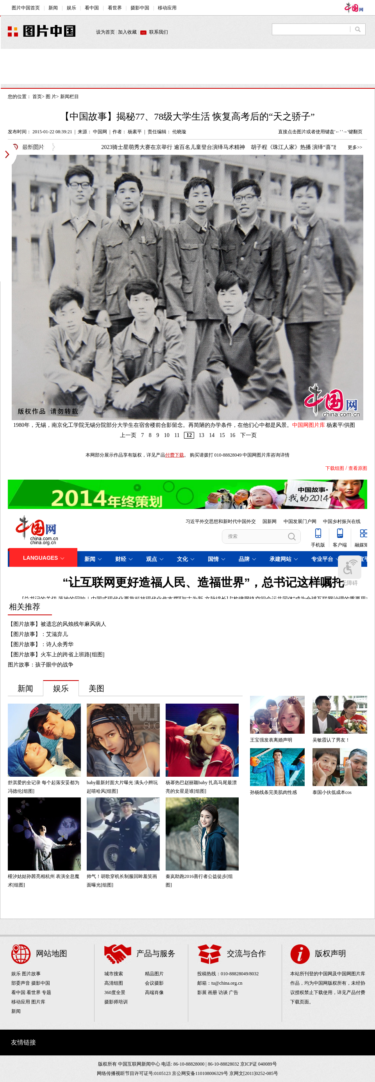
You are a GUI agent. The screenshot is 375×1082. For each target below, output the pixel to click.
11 (176, 435)
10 (167, 435)
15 (222, 435)
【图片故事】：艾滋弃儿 (38, 634)
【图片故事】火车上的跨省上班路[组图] (56, 654)
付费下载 (174, 455)
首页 (37, 96)
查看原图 (357, 468)
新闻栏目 (69, 96)
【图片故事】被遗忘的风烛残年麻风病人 (57, 624)
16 (232, 435)
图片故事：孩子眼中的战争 (40, 665)
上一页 (128, 435)
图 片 (51, 96)
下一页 (248, 435)
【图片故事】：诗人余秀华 (40, 644)
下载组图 (334, 468)
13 (201, 435)
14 (211, 435)
